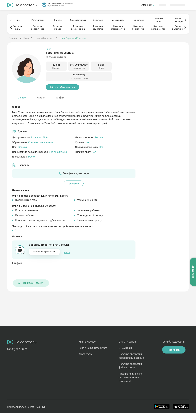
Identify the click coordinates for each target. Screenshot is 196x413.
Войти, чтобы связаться (63, 87)
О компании (125, 346)
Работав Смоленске (178, 27)
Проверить (73, 183)
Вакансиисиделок (58, 27)
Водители (98, 20)
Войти (67, 252)
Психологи (138, 20)
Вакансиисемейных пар (158, 27)
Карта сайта (85, 352)
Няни (17, 20)
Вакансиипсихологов (138, 27)
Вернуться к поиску (29, 281)
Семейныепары (158, 20)
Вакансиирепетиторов (37, 27)
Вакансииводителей (98, 27)
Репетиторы (38, 20)
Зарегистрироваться (44, 251)
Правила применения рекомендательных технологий (130, 376)
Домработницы (78, 20)
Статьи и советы (128, 340)
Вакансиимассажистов (118, 27)
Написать (174, 348)
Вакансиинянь (17, 27)
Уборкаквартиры (178, 20)
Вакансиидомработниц (78, 27)
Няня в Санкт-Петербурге (93, 346)
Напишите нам (193, 233)
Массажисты (118, 20)
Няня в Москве (87, 340)
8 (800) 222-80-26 (17, 347)
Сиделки (57, 20)
